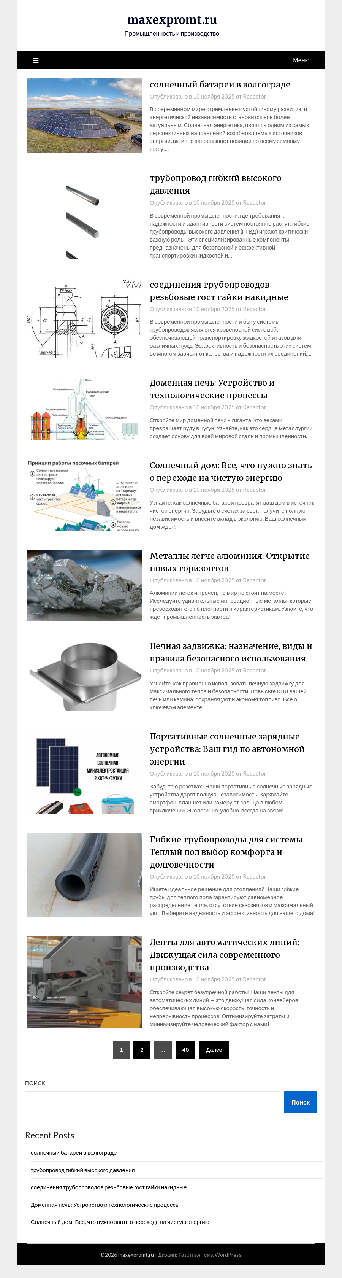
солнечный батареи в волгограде (222, 84)
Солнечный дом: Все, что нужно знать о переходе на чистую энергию (120, 1233)
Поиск (35, 1095)
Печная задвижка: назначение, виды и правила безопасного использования (230, 658)
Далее (214, 1062)
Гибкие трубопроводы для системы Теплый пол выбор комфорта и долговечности (228, 864)
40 (185, 1062)
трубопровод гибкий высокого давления (83, 1182)
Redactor (254, 95)
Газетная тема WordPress (210, 1267)
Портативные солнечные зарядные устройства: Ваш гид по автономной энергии (230, 761)
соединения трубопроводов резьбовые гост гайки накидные (109, 1199)
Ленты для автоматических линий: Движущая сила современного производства (227, 967)
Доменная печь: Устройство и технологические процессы (105, 1216)
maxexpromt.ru (172, 20)
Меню (301, 59)
